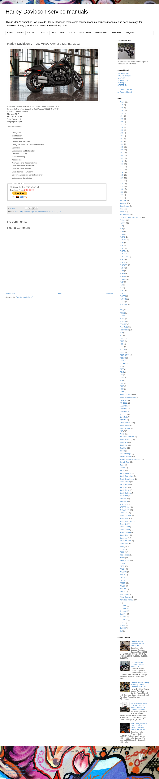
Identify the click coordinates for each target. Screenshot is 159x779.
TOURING (20, 33)
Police (122, 434)
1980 (121, 108)
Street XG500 (125, 527)
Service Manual (125, 457)
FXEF (122, 369)
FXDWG (123, 358)
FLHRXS (123, 240)
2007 (121, 153)
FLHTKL (123, 262)
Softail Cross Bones (127, 479)
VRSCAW (123, 572)
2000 (121, 133)
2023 (121, 198)
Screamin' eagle (125, 454)
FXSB (122, 383)
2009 (121, 158)
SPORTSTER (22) (124, 76)
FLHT (122, 245)
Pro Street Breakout (127, 437)
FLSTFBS (123, 299)
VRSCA (122, 569)
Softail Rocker (125, 485)
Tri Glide (123, 549)
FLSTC (122, 290)
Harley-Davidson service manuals (47, 12)
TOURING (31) (123, 74)
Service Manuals (85, 33)
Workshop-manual (126, 600)
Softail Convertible (126, 476)
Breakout (123, 203)
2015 (121, 175)
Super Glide (124, 535)
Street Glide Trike (126, 521)
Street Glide (124, 518)
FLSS (122, 288)
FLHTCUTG (124, 257)
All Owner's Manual (125, 92)
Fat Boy (122, 223)
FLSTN (122, 302)
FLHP (122, 231)
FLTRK (122, 313)
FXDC (122, 341)
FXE (121, 366)
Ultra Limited (124, 555)
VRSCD (122, 577)
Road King (123, 445)
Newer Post (10, 294)
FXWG (122, 392)
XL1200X (123, 617)
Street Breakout (125, 516)
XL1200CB (124, 608)
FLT (121, 307)
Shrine (122, 465)
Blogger (114, 751)
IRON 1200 (124, 400)
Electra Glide (124, 215)
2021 (121, 192)
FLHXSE (123, 276)
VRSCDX (123, 580)
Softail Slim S (124, 490)
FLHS (122, 243)
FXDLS (122, 350)
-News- (122, 102)
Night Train (124, 417)
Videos (122, 563)
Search (10, 33)
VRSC (60, 211)
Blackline (123, 200)
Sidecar (122, 468)
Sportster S (124, 502)
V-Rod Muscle (125, 561)
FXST (122, 389)
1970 (121, 105)
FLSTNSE (123, 304)
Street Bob (123, 513)
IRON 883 (123, 403)
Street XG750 (125, 530)
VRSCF (122, 583)
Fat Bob (122, 220)
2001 (121, 136)
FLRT (122, 282)
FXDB (122, 338)
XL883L (122, 625)
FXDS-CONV (124, 355)
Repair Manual (125, 440)
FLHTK (122, 259)
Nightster (123, 420)
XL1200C (123, 606)
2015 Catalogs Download (15, 773)
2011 (121, 164)
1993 (121, 113)
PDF (50, 211)
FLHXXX (123, 279)
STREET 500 (124, 507)
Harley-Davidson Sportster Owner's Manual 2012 (137, 664)
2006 (121, 150)
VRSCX (122, 591)
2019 (121, 186)
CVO (121, 209)
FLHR (122, 234)
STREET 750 (124, 510)
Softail (122, 470)
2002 (121, 138)
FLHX (122, 271)
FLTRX (122, 319)
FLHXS (122, 274)
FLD (121, 226)
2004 (121, 144)
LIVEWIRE (123, 406)
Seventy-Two (124, 462)
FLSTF (122, 293)
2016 (121, 178)
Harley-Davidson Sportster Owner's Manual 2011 (137, 644)
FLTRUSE (123, 316)
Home (60, 294)
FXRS (122, 378)
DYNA (53, 33)
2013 (16, 211)
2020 (121, 189)
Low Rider (123, 409)
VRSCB (122, 575)
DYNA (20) (121, 78)
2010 (121, 161)
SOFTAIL (30, 33)
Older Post (109, 294)
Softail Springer (125, 493)
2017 (121, 181)
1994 (121, 116)
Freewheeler (124, 330)
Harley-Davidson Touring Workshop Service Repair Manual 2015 (140, 685)
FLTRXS (123, 321)
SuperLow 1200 (125, 541)
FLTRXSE (123, 324)
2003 (121, 141)
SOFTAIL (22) (123, 81)
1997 (121, 124)
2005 (121, 147)
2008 (121, 155)
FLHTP (122, 268)
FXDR (122, 352)
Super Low (123, 538)
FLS (121, 285)
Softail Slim (124, 487)
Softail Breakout (125, 473)
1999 (121, 130)
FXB (121, 333)
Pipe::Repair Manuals (14, 765)
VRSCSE (123, 589)
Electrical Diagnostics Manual (130, 217)
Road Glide (124, 442)
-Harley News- (130, 33)
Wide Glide (124, 594)
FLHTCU (123, 251)
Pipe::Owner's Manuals (14, 768)
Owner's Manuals (101, 33)
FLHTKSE (123, 265)
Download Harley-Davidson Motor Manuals (22, 771)
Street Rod (123, 524)
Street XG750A (125, 532)
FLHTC (122, 248)
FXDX (122, 361)
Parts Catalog (116, 33)
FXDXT (122, 364)
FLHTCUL (123, 254)
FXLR (122, 372)
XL (121, 603)
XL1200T (123, 614)
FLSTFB (123, 296)
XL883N (123, 628)
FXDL (122, 347)
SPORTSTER (43, 33)
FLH (121, 229)
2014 (121, 172)
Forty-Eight (124, 327)
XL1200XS (123, 620)
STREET (72, 33)
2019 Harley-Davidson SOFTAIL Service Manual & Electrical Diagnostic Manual (139, 706)
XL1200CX (124, 611)
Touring (122, 546)
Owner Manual (43, 211)
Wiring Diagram (125, 597)
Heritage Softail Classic (128, 397)
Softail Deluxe (125, 482)
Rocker (122, 451)
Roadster (123, 448)
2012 (121, 167)
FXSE (122, 386)
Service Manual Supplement (130, 459)
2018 (121, 184)
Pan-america (124, 425)
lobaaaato (97, 751)
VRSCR (122, 586)
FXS (121, 380)
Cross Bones (124, 206)
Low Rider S (124, 411)
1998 (121, 127)
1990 (121, 110)
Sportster (123, 499)
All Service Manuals (125, 90)
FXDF (122, 344)
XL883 (122, 623)
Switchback (124, 544)
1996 (121, 122)
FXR (121, 375)
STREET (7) (122, 85)
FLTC (122, 310)
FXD (121, 336)
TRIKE (122, 552)
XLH (121, 631)
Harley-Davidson (24, 211)
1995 (121, 119)
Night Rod (34, 211)
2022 (121, 195)
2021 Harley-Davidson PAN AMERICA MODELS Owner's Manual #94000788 (139, 727)
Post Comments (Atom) (24, 297)
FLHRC (122, 237)
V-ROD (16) (122, 83)
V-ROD (62, 33)
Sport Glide (124, 496)
